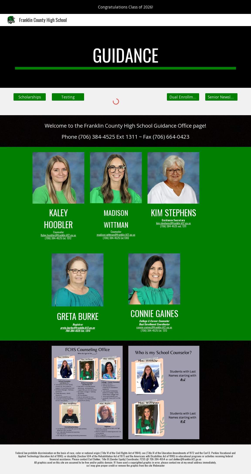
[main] (125, 57)
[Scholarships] (30, 97)
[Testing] (68, 97)
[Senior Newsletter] (221, 97)
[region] (125, 7)
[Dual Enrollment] (183, 97)
